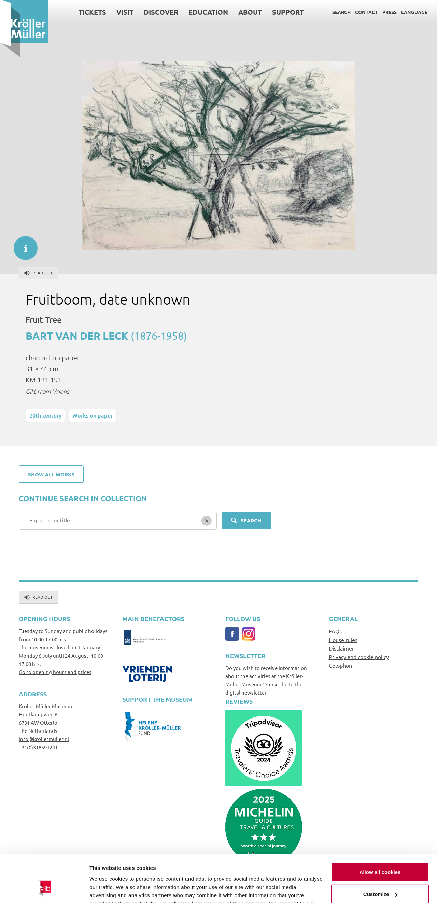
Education (208, 12)
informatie (22, 244)
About (250, 12)
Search (341, 12)
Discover (161, 12)
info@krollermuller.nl (44, 739)
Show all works (51, 474)
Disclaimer (341, 648)
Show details (105, 889)
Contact (366, 12)
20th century (45, 415)
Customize (380, 853)
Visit (124, 12)
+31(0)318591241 (38, 747)
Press (389, 12)
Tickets (92, 12)
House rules (343, 639)
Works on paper (92, 415)
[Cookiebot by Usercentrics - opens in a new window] (44, 890)
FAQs (335, 631)
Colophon (340, 665)
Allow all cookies (380, 831)
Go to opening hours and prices (55, 672)
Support (288, 12)
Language (414, 12)
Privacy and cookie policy (359, 656)
